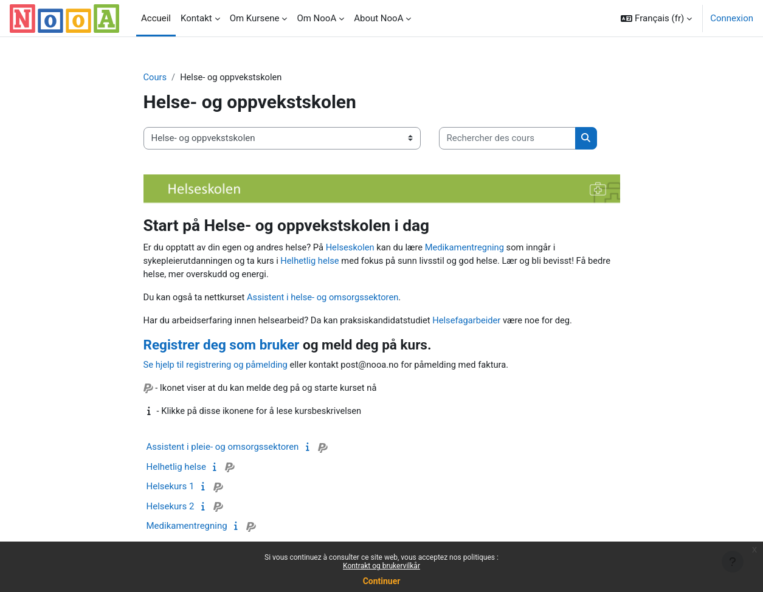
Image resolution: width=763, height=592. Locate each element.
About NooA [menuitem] (378, 18)
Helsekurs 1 (171, 488)
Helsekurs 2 (171, 508)
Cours (155, 77)
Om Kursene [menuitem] (255, 18)
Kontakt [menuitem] (196, 18)
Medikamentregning (471, 247)
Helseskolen (354, 247)
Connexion (731, 18)
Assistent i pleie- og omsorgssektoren (223, 449)
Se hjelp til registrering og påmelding (217, 366)
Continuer (382, 581)
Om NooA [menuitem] (316, 18)
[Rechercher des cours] (507, 139)
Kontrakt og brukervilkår (381, 566)
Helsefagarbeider (474, 321)
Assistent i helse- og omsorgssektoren (325, 298)
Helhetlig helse (313, 261)
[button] (656, 18)
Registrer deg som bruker (221, 346)
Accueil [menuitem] (156, 18)
